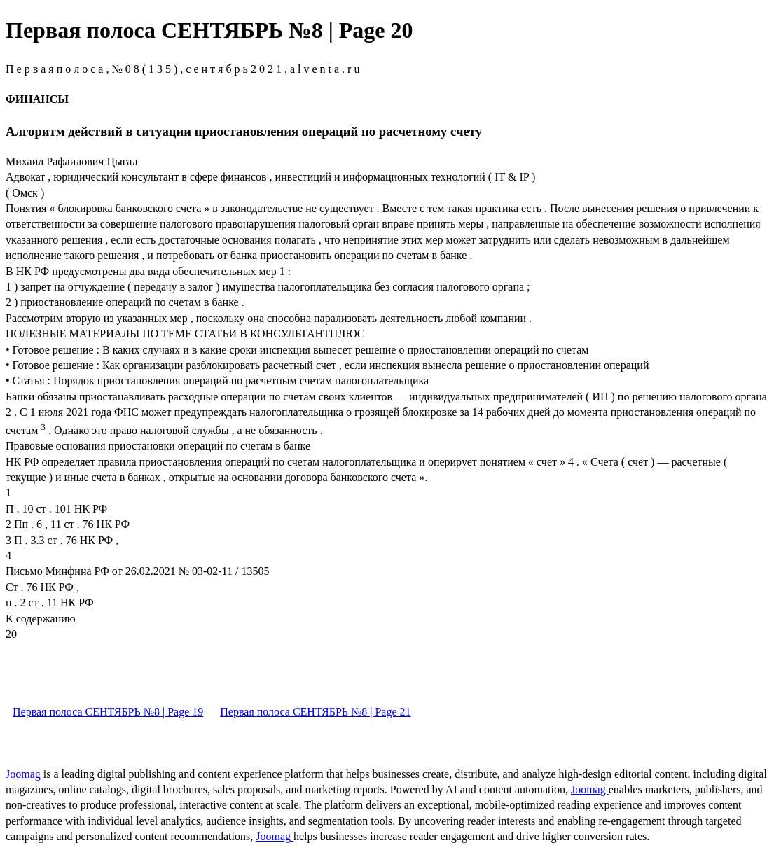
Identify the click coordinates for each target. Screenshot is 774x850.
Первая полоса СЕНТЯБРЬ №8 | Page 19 (108, 712)
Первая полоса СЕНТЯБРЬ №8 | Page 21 (315, 712)
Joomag (24, 774)
